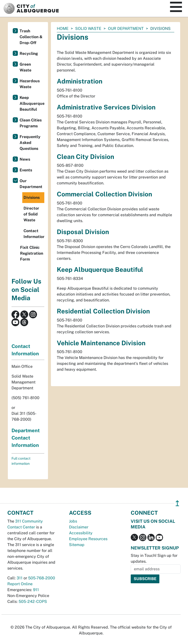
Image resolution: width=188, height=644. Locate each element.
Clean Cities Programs (31, 123)
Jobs (73, 521)
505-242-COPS (33, 601)
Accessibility (81, 533)
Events (26, 170)
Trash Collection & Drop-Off (31, 37)
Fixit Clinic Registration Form (31, 253)
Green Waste (25, 67)
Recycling (29, 53)
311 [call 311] (20, 578)
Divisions (32, 197)
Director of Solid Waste (31, 214)
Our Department (126, 28)
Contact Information (34, 233)
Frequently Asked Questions (30, 142)
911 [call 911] (36, 589)
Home (63, 28)
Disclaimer (78, 527)
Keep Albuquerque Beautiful (32, 103)
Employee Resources (88, 539)
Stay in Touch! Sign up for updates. (154, 558)
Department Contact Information (26, 438)
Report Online (20, 584)
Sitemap (76, 544)
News (25, 159)
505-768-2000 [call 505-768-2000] (41, 578)
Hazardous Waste (30, 84)
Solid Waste (88, 28)
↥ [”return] (177, 503)
